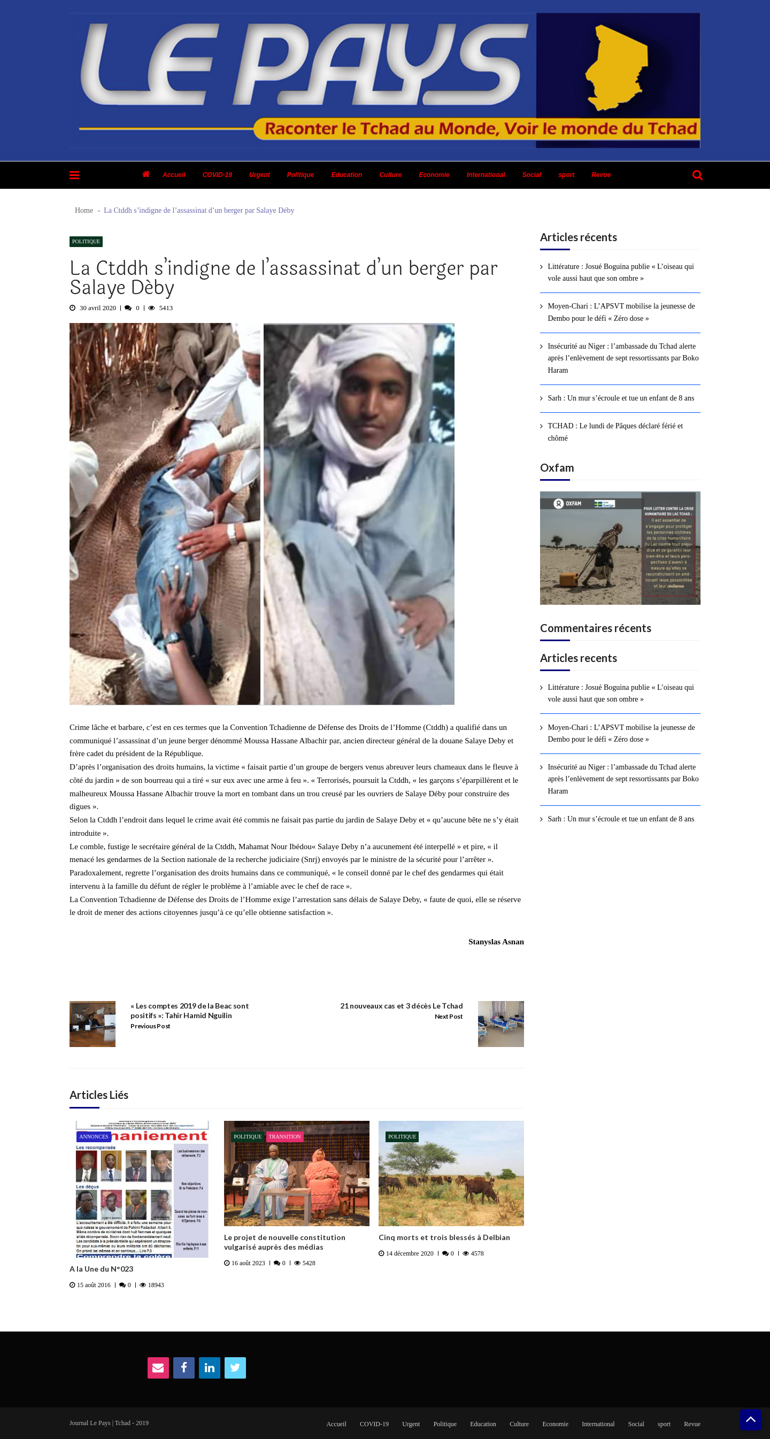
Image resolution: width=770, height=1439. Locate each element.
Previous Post (150, 1025)
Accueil (174, 175)
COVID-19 (217, 175)
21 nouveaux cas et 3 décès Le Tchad (401, 1005)
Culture (390, 175)
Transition (285, 1137)
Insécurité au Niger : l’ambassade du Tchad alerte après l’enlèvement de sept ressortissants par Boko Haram (623, 358)
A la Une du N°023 (101, 1268)
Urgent (259, 175)
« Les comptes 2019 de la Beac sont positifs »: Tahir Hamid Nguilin (189, 1010)
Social (531, 175)
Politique (300, 175)
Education (346, 175)
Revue (601, 175)
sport (566, 175)
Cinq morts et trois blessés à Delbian (444, 1237)
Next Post (449, 1016)
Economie (434, 175)
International (486, 175)
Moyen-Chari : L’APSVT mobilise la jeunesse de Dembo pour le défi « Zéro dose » (621, 312)
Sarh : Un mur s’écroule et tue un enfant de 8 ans (621, 398)
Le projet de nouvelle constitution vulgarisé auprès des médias (284, 1242)
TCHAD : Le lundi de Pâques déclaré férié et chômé (615, 432)
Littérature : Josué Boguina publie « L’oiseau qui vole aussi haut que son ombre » (621, 272)
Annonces (93, 1137)
